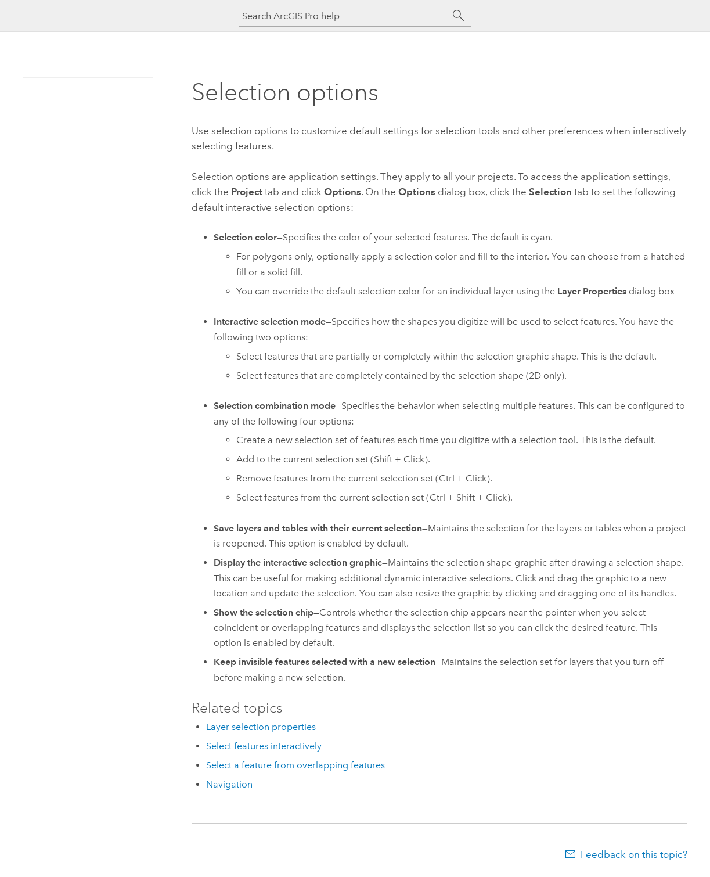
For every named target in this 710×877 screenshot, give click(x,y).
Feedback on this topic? (634, 854)
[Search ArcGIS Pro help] (343, 16)
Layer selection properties (261, 726)
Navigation (229, 784)
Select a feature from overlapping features (295, 765)
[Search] (458, 15)
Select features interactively (264, 746)
